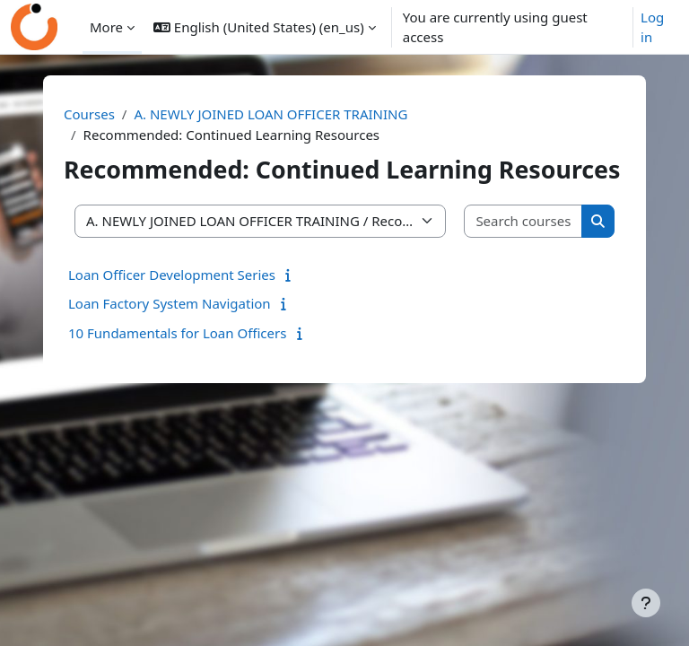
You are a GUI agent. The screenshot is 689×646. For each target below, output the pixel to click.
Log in (652, 27)
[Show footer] (646, 603)
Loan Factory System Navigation (169, 303)
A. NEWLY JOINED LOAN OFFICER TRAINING (270, 114)
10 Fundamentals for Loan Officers (177, 333)
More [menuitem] (106, 27)
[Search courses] (523, 221)
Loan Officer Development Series (171, 275)
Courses (89, 114)
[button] (265, 27)
